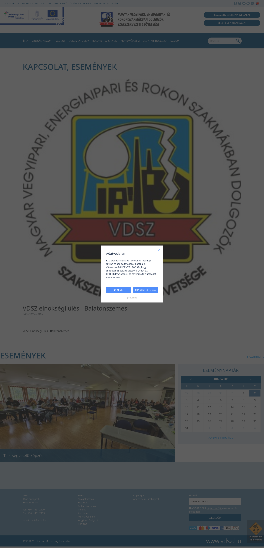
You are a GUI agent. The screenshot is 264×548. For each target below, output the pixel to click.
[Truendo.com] (132, 297)
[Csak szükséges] (159, 250)
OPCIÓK (118, 290)
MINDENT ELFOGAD (145, 290)
